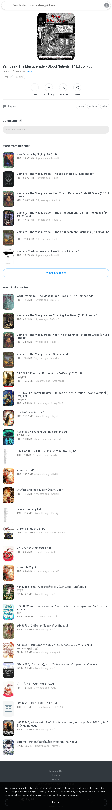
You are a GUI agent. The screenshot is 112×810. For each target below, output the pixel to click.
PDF (6, 77)
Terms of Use (56, 771)
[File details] (56, 160)
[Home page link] (6, 5)
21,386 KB (18, 77)
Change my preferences (68, 795)
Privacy (56, 775)
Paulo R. (7, 71)
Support (56, 779)
